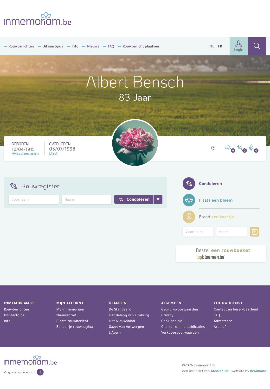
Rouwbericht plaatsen (141, 46)
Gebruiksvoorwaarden (179, 309)
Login (238, 46)
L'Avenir (115, 332)
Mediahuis (220, 371)
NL (211, 46)
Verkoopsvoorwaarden (180, 332)
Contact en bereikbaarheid (236, 309)
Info (75, 46)
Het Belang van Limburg (129, 315)
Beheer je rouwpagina (74, 327)
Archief (220, 327)
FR (220, 46)
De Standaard (120, 309)
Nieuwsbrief (66, 315)
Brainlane (258, 371)
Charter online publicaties (183, 327)
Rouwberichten (21, 46)
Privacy (167, 315)
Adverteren (223, 321)
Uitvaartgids (53, 46)
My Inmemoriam (70, 309)
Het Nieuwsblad (122, 321)
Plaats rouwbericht (72, 321)
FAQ (111, 46)
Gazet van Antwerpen (126, 327)
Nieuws (93, 46)
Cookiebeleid (171, 321)
